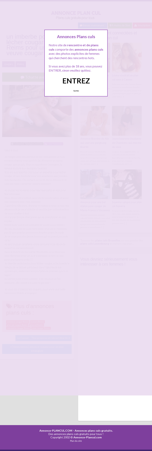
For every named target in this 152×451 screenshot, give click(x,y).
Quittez (76, 91)
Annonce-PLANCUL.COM (55, 430)
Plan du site (76, 441)
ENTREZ (76, 80)
